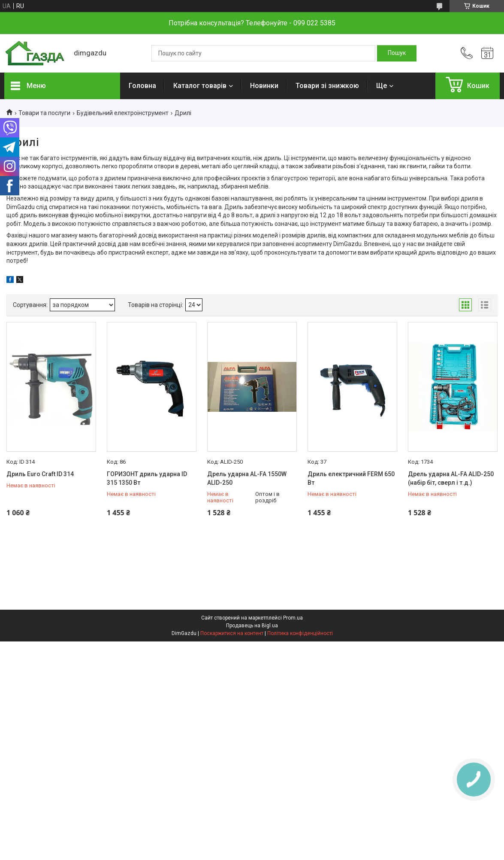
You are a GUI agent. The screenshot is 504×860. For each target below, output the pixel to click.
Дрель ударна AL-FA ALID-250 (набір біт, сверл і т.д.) (451, 478)
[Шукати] (396, 53)
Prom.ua (293, 618)
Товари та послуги (44, 112)
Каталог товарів (199, 86)
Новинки (264, 86)
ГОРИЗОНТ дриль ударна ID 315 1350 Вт (147, 478)
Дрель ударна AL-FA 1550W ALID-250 (247, 478)
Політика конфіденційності (300, 633)
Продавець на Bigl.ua (252, 626)
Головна (142, 86)
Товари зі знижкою (327, 86)
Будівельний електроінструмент (123, 112)
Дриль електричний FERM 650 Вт (351, 478)
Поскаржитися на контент (231, 633)
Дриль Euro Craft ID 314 (40, 474)
